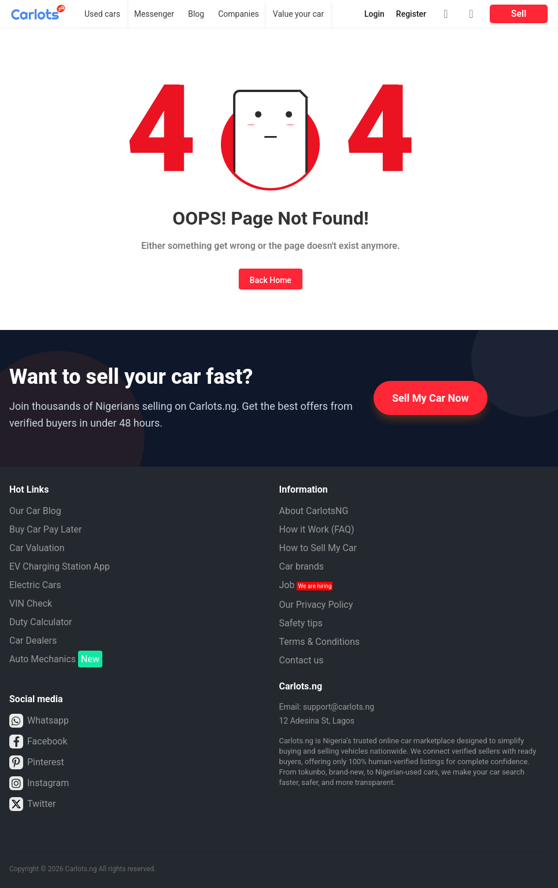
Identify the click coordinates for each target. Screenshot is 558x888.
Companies (238, 14)
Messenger (154, 14)
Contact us (301, 660)
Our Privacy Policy (316, 604)
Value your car (298, 14)
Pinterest (36, 762)
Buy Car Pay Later (45, 529)
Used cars (102, 14)
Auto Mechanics (55, 659)
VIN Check (30, 603)
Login (374, 14)
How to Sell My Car (318, 547)
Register (411, 14)
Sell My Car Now (430, 398)
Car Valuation (37, 547)
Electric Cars (35, 584)
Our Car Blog (35, 510)
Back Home (270, 280)
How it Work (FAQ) (316, 529)
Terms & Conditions (319, 641)
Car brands (301, 566)
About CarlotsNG (314, 510)
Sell (519, 13)
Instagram (39, 783)
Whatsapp (39, 721)
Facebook (38, 741)
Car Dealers (33, 640)
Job (306, 584)
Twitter (32, 804)
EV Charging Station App (59, 566)
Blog (196, 14)
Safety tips (301, 623)
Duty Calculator (40, 622)
